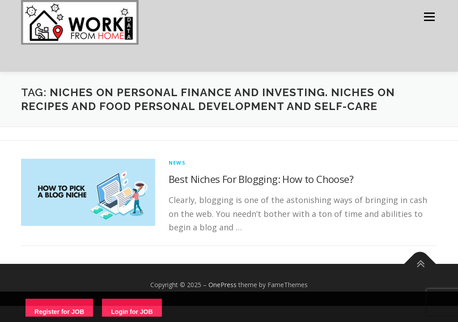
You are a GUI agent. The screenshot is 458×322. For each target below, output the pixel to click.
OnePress (222, 284)
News (177, 162)
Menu (429, 17)
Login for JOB (132, 311)
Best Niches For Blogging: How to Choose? (261, 179)
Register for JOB (59, 311)
